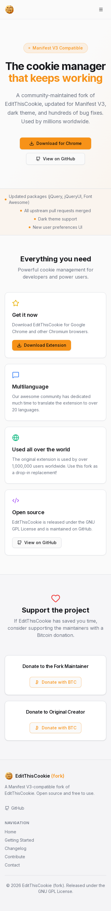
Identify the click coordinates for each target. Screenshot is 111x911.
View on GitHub (55, 158)
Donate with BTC (55, 682)
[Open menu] (101, 9)
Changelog (15, 848)
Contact (12, 864)
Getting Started (19, 840)
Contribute (15, 856)
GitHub (14, 808)
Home (10, 831)
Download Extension (41, 345)
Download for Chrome (55, 143)
